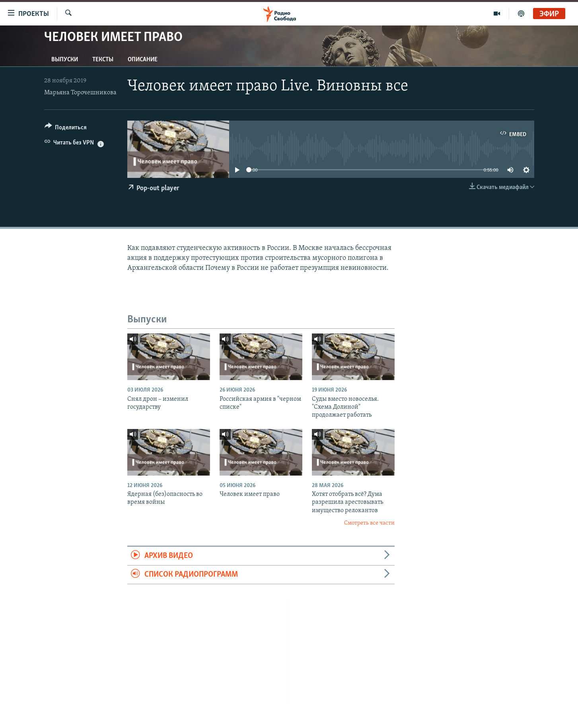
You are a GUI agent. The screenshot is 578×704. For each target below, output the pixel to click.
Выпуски (64, 60)
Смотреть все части (369, 523)
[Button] (66, 129)
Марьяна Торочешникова (80, 93)
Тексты (102, 60)
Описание (143, 60)
